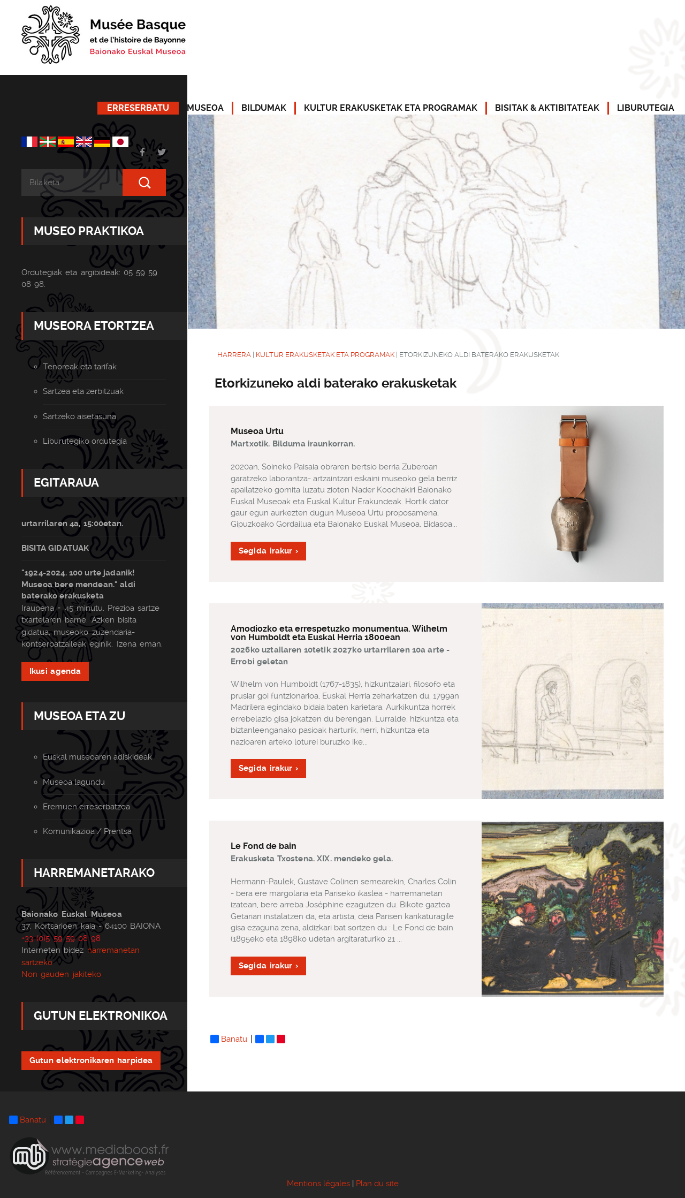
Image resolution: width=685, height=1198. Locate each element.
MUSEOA (205, 108)
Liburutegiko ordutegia (85, 441)
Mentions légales (318, 1183)
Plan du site (377, 1183)
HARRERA (234, 355)
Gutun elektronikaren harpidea (91, 1060)
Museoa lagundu (74, 782)
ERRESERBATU (138, 108)
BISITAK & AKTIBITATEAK (547, 108)
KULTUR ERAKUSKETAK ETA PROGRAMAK (390, 108)
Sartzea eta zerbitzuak (83, 391)
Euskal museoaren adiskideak (97, 757)
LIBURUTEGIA (645, 108)
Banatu (228, 1039)
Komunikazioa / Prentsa (87, 831)
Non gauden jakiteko (61, 974)
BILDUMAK (263, 108)
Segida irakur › (268, 551)
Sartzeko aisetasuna (79, 416)
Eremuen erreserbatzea (86, 807)
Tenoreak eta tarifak (80, 366)
